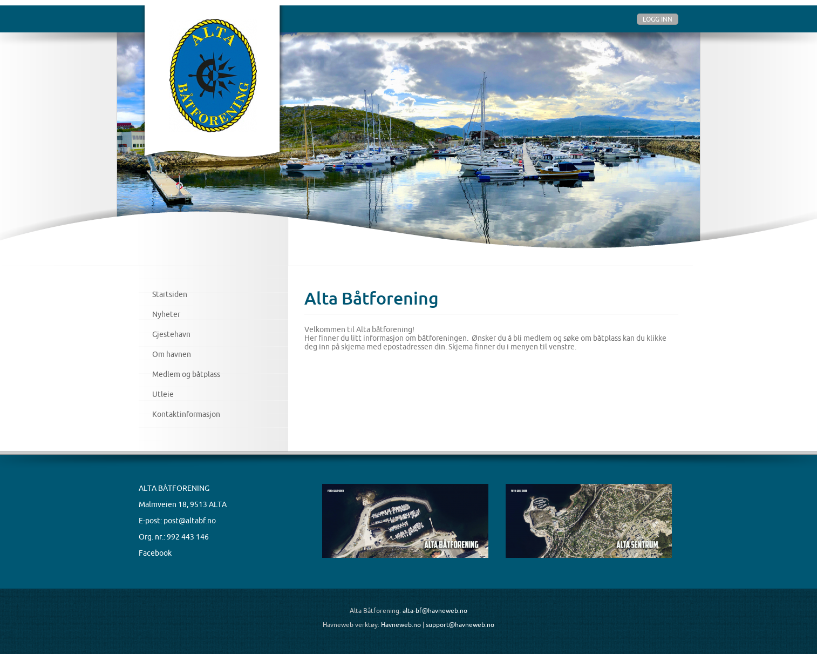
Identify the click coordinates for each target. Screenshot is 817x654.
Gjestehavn (171, 334)
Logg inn (657, 19)
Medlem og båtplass (186, 374)
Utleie (163, 394)
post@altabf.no (190, 520)
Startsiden (169, 294)
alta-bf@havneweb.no (435, 610)
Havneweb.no (401, 624)
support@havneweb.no (460, 624)
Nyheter (166, 314)
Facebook (155, 553)
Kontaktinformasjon (186, 414)
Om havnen (171, 354)
